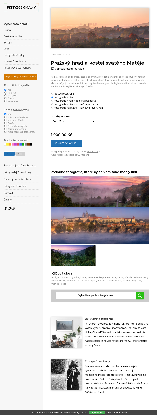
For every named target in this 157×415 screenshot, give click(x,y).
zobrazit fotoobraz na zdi (69, 68)
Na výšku (10, 95)
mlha (76, 277)
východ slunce (58, 280)
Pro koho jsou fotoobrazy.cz (20, 165)
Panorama (11, 101)
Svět (6, 48)
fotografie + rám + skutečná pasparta (74, 104)
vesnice (55, 283)
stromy (69, 277)
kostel (83, 277)
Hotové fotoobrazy (15, 61)
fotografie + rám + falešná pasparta (73, 100)
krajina (102, 277)
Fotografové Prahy (100, 362)
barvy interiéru (82, 154)
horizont (102, 280)
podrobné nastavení (117, 412)
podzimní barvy (140, 277)
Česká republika (13, 36)
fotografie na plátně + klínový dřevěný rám (77, 107)
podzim (61, 277)
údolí (54, 277)
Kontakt (8, 193)
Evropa (8, 42)
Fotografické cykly (14, 55)
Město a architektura (16, 117)
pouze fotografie (62, 93)
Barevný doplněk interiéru (19, 179)
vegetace (136, 280)
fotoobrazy (92, 151)
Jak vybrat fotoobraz (102, 319)
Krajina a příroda (14, 120)
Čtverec (9, 98)
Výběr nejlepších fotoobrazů (19, 131)
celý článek (95, 345)
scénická (127, 280)
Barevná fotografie (15, 128)
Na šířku (10, 92)
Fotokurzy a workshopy (17, 67)
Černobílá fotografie (15, 126)
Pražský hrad (64, 54)
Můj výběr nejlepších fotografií (21, 76)
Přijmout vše (97, 412)
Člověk (9, 123)
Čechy (120, 277)
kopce (63, 283)
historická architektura (78, 280)
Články (7, 200)
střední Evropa (114, 280)
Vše (7, 89)
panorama (93, 277)
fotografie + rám (62, 97)
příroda (128, 277)
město (93, 280)
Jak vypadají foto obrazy (17, 172)
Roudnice (111, 277)
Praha (54, 54)
